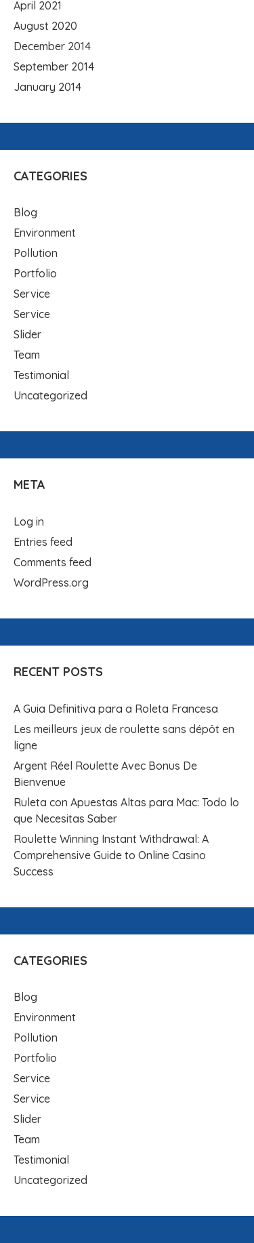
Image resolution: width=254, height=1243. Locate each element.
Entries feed (43, 542)
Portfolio (35, 273)
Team (27, 354)
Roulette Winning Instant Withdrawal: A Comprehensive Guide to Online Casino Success (111, 855)
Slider (27, 334)
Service (32, 293)
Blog (25, 212)
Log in (29, 521)
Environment (45, 232)
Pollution (36, 253)
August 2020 (45, 26)
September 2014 (54, 66)
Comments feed (52, 562)
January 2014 (47, 87)
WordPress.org (51, 582)
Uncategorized (50, 395)
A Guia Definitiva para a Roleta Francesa (116, 708)
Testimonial (41, 375)
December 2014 (52, 46)
